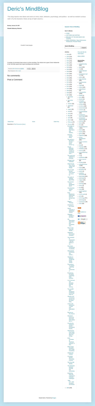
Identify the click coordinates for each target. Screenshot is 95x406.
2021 (68, 65)
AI (79, 69)
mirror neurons (82, 159)
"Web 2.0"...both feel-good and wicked (71, 382)
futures (80, 131)
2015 (68, 78)
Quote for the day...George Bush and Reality (71, 165)
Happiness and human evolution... (71, 234)
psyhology (81, 178)
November (70, 100)
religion (81, 180)
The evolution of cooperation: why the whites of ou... (71, 241)
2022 (68, 63)
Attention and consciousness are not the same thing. (71, 299)
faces (80, 123)
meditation (81, 148)
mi (79, 155)
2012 (68, 84)
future (80, 130)
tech (80, 196)
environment (82, 108)
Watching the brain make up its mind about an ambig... (71, 333)
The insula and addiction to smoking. (71, 157)
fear (80, 125)
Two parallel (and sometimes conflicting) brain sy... (71, 291)
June (69, 113)
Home (33, 121)
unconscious (82, 201)
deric (17, 70)
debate (80, 95)
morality (81, 162)
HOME (68, 33)
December (70, 96)
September (70, 105)
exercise (81, 121)
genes (80, 133)
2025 (68, 56)
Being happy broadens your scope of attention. (71, 348)
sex (80, 187)
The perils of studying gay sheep (71, 178)
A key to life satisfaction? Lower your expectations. (71, 307)
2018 (68, 71)
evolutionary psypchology (82, 118)
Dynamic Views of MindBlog (72, 26)
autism (80, 77)
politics (80, 171)
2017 (68, 73)
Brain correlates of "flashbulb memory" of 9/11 (71, 341)
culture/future (82, 89)
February (70, 122)
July (69, 111)
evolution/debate (83, 111)
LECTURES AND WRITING (73, 35)
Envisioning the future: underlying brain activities (71, 275)
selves (80, 185)
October (70, 103)
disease (81, 99)
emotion (81, 104)
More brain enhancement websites (71, 247)
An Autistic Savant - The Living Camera (71, 358)
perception (81, 169)
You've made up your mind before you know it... (71, 172)
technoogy (81, 200)
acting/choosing (83, 64)
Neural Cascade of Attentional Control (71, 210)
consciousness (82, 82)
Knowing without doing (70, 136)
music (19, 70)
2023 (68, 61)
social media (82, 194)
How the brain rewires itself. (71, 189)
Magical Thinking (70, 202)
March (69, 120)
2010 (68, 88)
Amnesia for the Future (71, 205)
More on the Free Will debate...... (71, 229)
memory (81, 150)
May (69, 115)
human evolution (83, 141)
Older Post (56, 121)
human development (82, 138)
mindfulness (82, 157)
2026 (68, 54)
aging (80, 67)
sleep (80, 189)
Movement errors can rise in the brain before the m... (71, 318)
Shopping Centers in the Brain (71, 216)
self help (81, 183)
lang (80, 145)
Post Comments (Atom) (19, 124)
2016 (68, 75)
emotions (81, 106)
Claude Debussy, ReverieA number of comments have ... (71, 150)
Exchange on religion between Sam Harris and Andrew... (71, 129)
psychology (82, 176)
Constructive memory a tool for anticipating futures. (71, 326)
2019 (68, 69)
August (70, 109)
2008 (68, 92)
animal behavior (83, 70)
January (70, 124)
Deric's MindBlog (27, 9)
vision (80, 203)
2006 (68, 387)
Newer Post (10, 121)
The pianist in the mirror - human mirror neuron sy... (71, 142)
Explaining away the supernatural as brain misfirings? (71, 376)
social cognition (83, 191)
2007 (68, 95)
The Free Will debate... (71, 363)
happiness (81, 135)
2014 (68, 80)
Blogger (54, 398)
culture (80, 87)
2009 (68, 90)
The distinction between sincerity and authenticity (71, 368)
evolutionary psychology (82, 115)
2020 (68, 67)
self (80, 181)
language (81, 146)
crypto (80, 85)
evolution (81, 109)
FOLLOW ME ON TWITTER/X (82, 53)
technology (81, 198)
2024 (68, 58)
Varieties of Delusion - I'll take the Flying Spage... (71, 259)
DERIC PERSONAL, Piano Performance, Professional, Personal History (76, 41)
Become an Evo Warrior (71, 313)
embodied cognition (81, 101)
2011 (68, 86)
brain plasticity (82, 79)
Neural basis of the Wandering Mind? (71, 184)
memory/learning (83, 152)
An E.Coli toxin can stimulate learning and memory (71, 284)
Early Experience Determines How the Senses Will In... (71, 196)
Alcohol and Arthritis (70, 353)
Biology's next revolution (71, 161)
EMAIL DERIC (81, 56)
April (69, 117)
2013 (68, 82)
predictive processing (81, 173)
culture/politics (82, 92)
